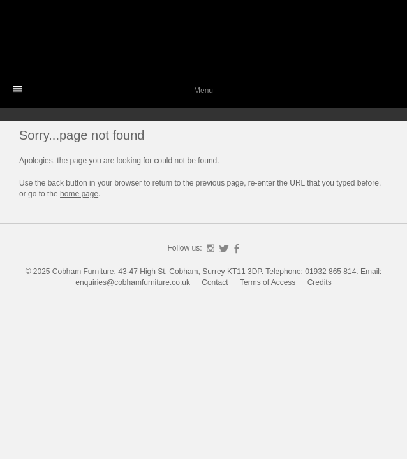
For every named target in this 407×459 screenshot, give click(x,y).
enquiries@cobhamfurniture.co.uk (132, 282)
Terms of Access (267, 282)
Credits (319, 282)
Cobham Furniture (203, 41)
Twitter (224, 249)
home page (79, 193)
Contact (215, 282)
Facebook (236, 249)
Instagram (210, 249)
